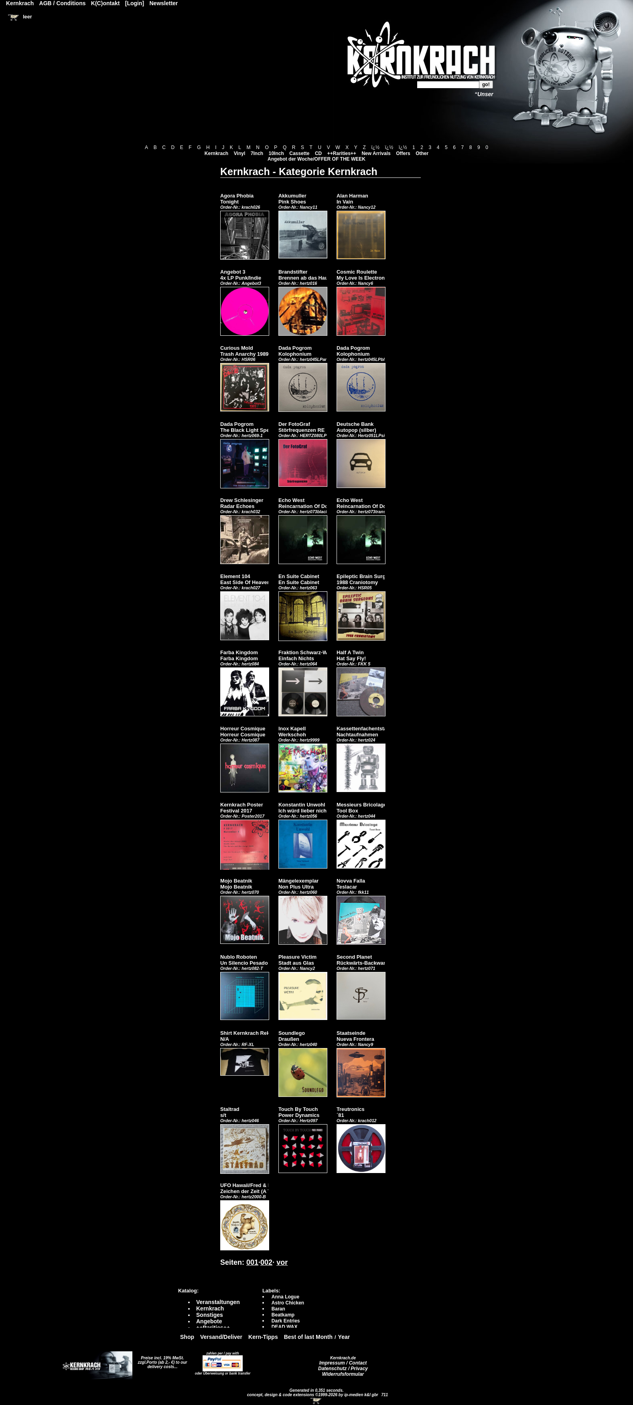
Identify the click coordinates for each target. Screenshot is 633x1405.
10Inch (276, 153)
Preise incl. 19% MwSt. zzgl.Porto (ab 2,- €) (161, 1360)
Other (422, 153)
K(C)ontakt (105, 3)
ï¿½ (375, 147)
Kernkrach (216, 153)
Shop (187, 1337)
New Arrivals (375, 153)
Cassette (299, 153)
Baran (278, 1309)
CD (318, 153)
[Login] (134, 3)
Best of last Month (308, 1337)
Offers (403, 153)
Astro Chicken (288, 1303)
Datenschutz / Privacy (343, 1368)
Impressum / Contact (343, 1363)
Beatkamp (283, 1315)
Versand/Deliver (221, 1337)
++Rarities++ (341, 153)
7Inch (257, 153)
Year (344, 1337)
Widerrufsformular (343, 1374)
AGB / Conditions (62, 3)
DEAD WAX (285, 1327)
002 (266, 1262)
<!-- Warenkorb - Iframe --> (316, 1401)
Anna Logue (285, 1297)
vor (282, 1262)
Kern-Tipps (263, 1337)
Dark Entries (286, 1321)
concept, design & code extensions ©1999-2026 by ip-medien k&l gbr (313, 1395)
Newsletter (164, 3)
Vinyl (239, 153)
